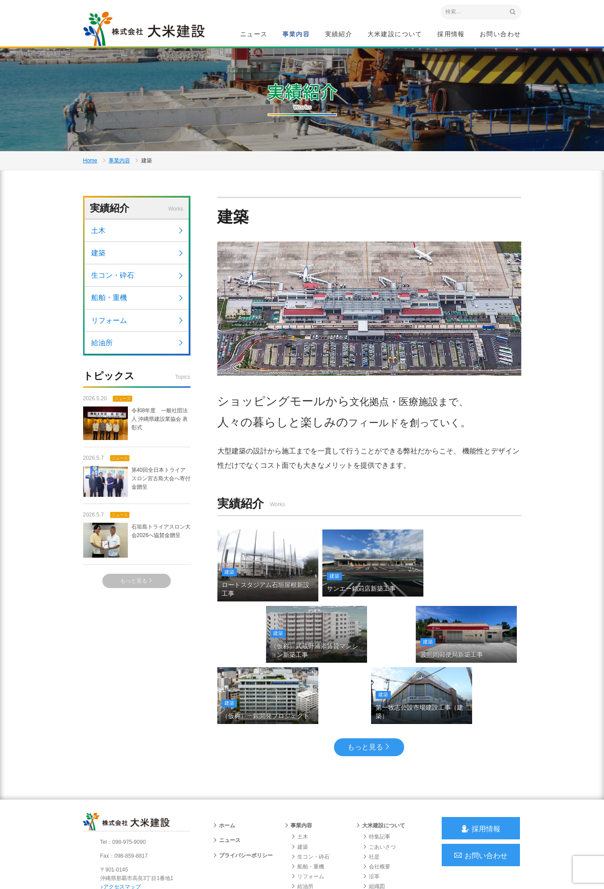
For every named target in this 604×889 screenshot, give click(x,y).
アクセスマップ (121, 829)
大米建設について (394, 34)
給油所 (138, 347)
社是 (371, 799)
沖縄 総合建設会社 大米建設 (145, 29)
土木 (138, 235)
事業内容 (296, 34)
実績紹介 (339, 34)
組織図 (374, 829)
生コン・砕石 (138, 280)
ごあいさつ (379, 789)
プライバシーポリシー (243, 798)
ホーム (224, 768)
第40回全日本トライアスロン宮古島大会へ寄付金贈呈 (136, 486)
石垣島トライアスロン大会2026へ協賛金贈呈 (136, 545)
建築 (138, 257)
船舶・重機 (138, 302)
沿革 (371, 819)
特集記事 (376, 779)
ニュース (254, 34)
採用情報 (451, 34)
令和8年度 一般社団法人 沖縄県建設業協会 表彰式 (135, 427)
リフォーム (138, 325)
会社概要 (376, 809)
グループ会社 (382, 839)
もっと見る (136, 586)
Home (90, 164)
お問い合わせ (500, 34)
